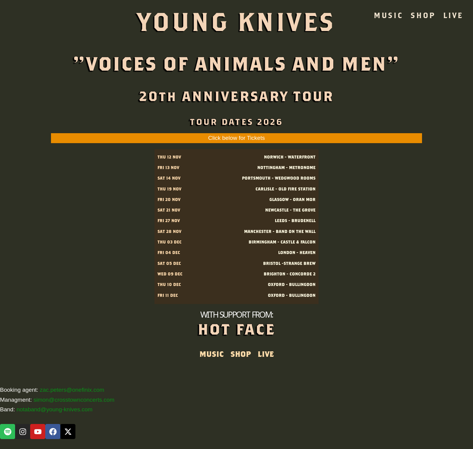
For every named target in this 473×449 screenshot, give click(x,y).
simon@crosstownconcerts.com (73, 400)
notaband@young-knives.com (55, 409)
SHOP (423, 15)
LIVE (453, 15)
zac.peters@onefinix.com (72, 390)
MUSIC (388, 15)
